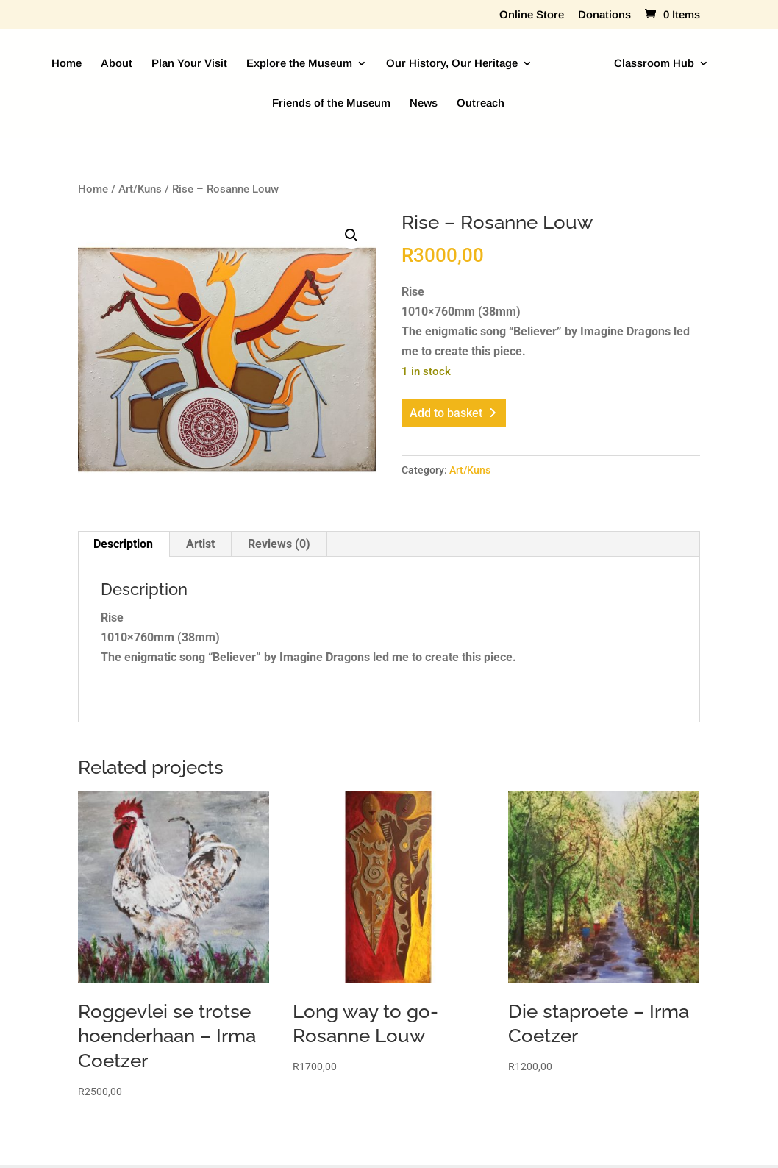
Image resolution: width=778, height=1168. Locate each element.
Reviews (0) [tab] (279, 544)
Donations (604, 15)
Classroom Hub (654, 63)
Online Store (531, 15)
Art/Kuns (140, 189)
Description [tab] (123, 544)
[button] (351, 235)
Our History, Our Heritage (452, 63)
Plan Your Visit (189, 63)
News (424, 103)
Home (66, 63)
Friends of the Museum (331, 103)
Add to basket (446, 413)
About (116, 63)
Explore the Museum (299, 63)
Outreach (480, 103)
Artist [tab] (200, 544)
